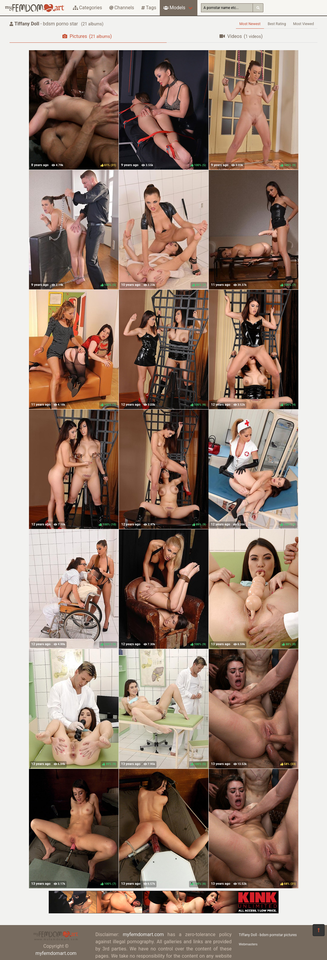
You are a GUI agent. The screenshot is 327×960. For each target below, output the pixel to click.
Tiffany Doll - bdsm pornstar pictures (268, 935)
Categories (87, 7)
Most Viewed (303, 24)
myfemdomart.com (56, 953)
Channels (121, 7)
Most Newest (250, 24)
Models (174, 7)
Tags (148, 7)
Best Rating (277, 24)
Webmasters (248, 944)
